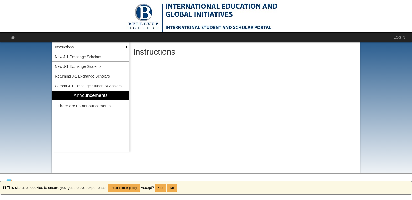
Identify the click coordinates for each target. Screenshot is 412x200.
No (172, 188)
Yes (160, 188)
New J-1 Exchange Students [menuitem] (78, 66)
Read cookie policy (124, 188)
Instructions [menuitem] (64, 47)
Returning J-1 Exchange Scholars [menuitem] (82, 76)
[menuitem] (90, 121)
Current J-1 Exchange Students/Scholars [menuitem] (88, 86)
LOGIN (399, 37)
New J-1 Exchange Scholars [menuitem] (78, 57)
